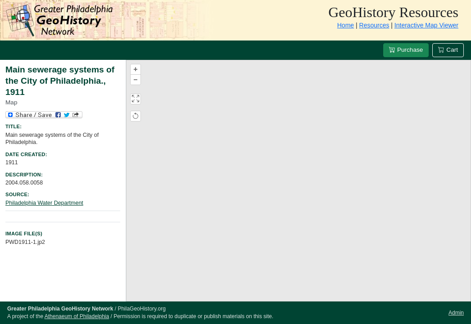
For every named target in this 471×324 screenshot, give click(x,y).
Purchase (406, 49)
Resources (374, 25)
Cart (448, 49)
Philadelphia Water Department (44, 203)
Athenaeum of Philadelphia (77, 316)
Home (345, 25)
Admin (456, 313)
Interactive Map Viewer (426, 25)
